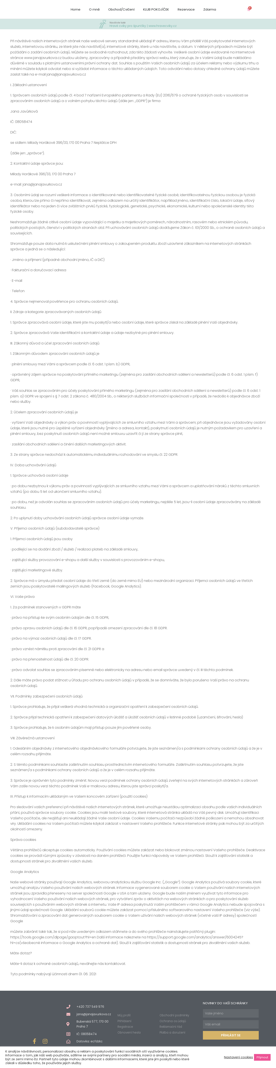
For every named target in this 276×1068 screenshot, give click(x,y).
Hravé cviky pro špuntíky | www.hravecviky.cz (143, 24)
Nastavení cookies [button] (238, 1057)
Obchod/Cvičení (121, 9)
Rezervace (186, 9)
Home (75, 9)
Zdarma (209, 9)
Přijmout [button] (262, 1057)
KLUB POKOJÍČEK (156, 9)
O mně (94, 9)
